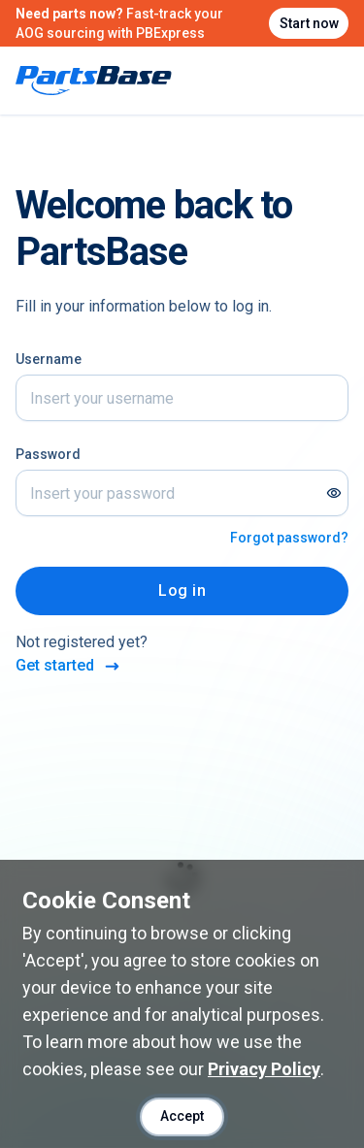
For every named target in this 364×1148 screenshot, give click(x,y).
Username (49, 359)
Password (48, 454)
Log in (182, 590)
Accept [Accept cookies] (182, 1116)
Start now (309, 23)
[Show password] (334, 493)
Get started (69, 666)
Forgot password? (289, 537)
